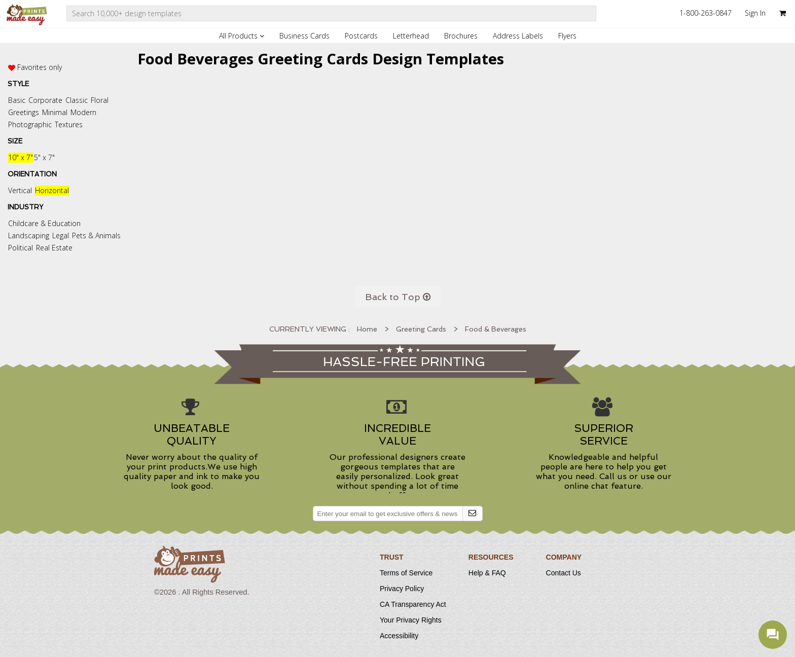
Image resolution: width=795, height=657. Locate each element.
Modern (83, 112)
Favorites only (39, 67)
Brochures (461, 36)
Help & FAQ (487, 573)
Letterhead (411, 36)
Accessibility (399, 636)
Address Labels (518, 36)
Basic (16, 100)
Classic (76, 100)
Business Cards (304, 36)
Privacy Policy (402, 589)
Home (367, 329)
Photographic (30, 124)
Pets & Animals (96, 235)
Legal (60, 235)
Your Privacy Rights (411, 620)
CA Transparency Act (413, 604)
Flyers (567, 36)
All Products (241, 36)
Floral (100, 100)
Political (20, 247)
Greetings (23, 112)
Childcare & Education (44, 223)
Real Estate (54, 247)
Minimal (54, 112)
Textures (69, 124)
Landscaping (28, 235)
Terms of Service (406, 573)
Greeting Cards (421, 329)
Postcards (361, 36)
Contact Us (563, 573)
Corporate (45, 100)
